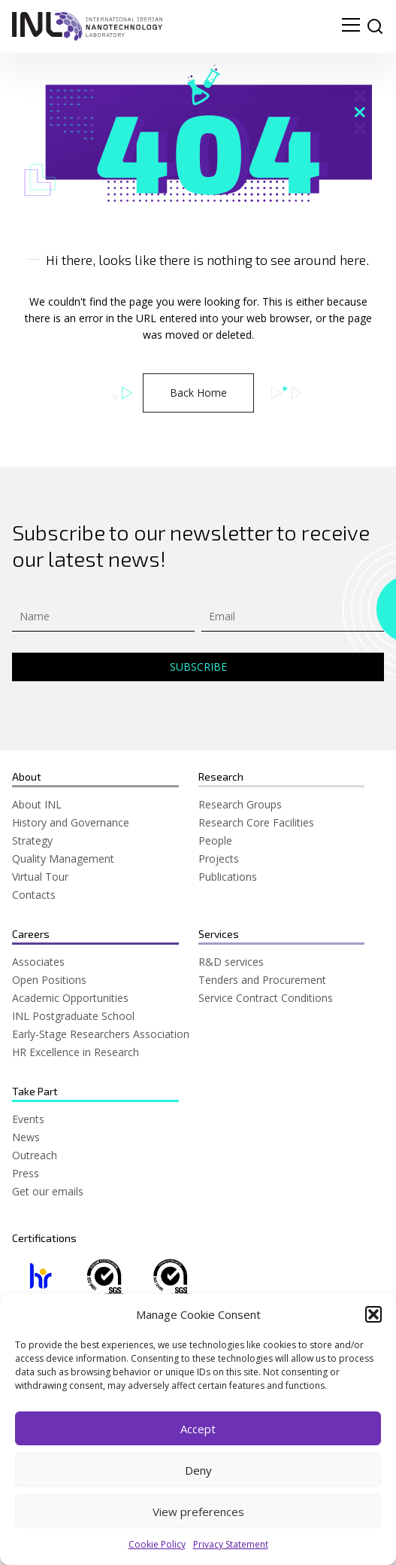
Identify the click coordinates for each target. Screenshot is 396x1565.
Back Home (198, 392)
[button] (373, 1315)
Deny (198, 1470)
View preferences (198, 1511)
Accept (198, 1428)
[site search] (375, 26)
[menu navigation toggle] (351, 26)
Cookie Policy (157, 1545)
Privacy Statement (230, 1545)
